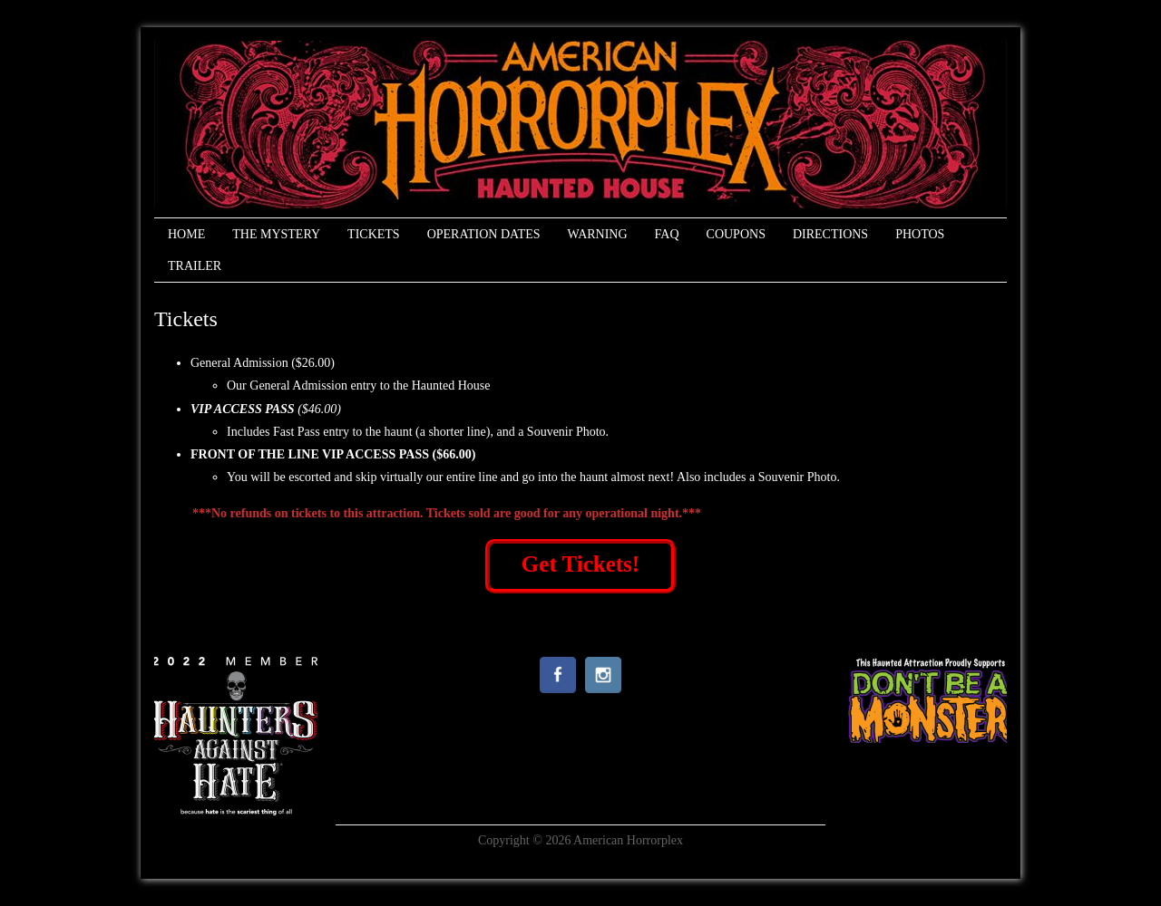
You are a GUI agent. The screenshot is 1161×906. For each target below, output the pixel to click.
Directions (830, 234)
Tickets (373, 234)
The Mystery (276, 234)
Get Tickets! (580, 564)
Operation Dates (484, 234)
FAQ (667, 234)
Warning (597, 234)
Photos (919, 234)
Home (186, 234)
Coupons (736, 234)
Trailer (194, 266)
